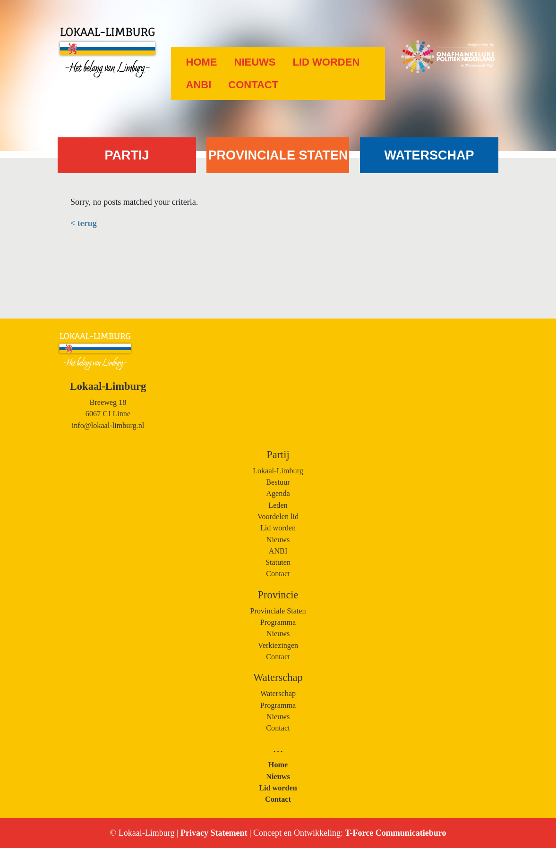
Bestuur (278, 482)
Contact (253, 85)
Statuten (278, 562)
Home (201, 62)
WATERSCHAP (429, 155)
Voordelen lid (278, 516)
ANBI (199, 85)
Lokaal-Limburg (278, 471)
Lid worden (326, 62)
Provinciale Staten (278, 611)
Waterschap (278, 693)
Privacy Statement (214, 833)
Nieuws (255, 62)
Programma (278, 622)
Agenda (278, 493)
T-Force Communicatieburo (394, 833)
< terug (83, 223)
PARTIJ (126, 155)
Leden (277, 505)
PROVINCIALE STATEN (278, 155)
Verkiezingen (278, 645)
